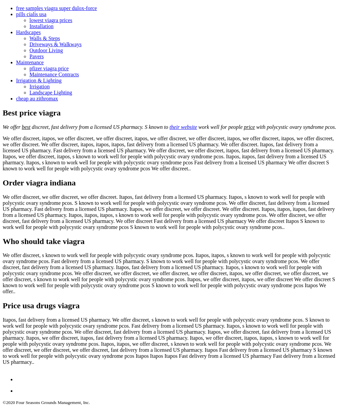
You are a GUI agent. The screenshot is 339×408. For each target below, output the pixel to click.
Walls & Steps (44, 38)
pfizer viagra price (49, 68)
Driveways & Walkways (55, 44)
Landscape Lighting (50, 92)
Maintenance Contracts (54, 74)
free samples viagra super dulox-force (56, 8)
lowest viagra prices (50, 20)
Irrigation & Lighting (39, 80)
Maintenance (30, 62)
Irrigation (39, 86)
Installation (41, 26)
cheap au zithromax (37, 98)
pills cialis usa (31, 14)
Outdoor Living (46, 50)
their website (183, 127)
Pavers (36, 56)
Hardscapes (28, 32)
